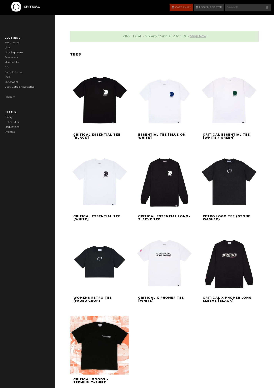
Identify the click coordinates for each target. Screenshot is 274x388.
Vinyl (7, 47)
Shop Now (198, 36)
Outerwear (11, 81)
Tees (7, 76)
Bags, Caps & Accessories (19, 86)
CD (7, 67)
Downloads (11, 57)
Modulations (12, 126)
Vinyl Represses (14, 52)
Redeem (10, 96)
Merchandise (12, 62)
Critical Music (12, 122)
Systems (10, 131)
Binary (8, 117)
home (15, 42)
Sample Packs (13, 72)
